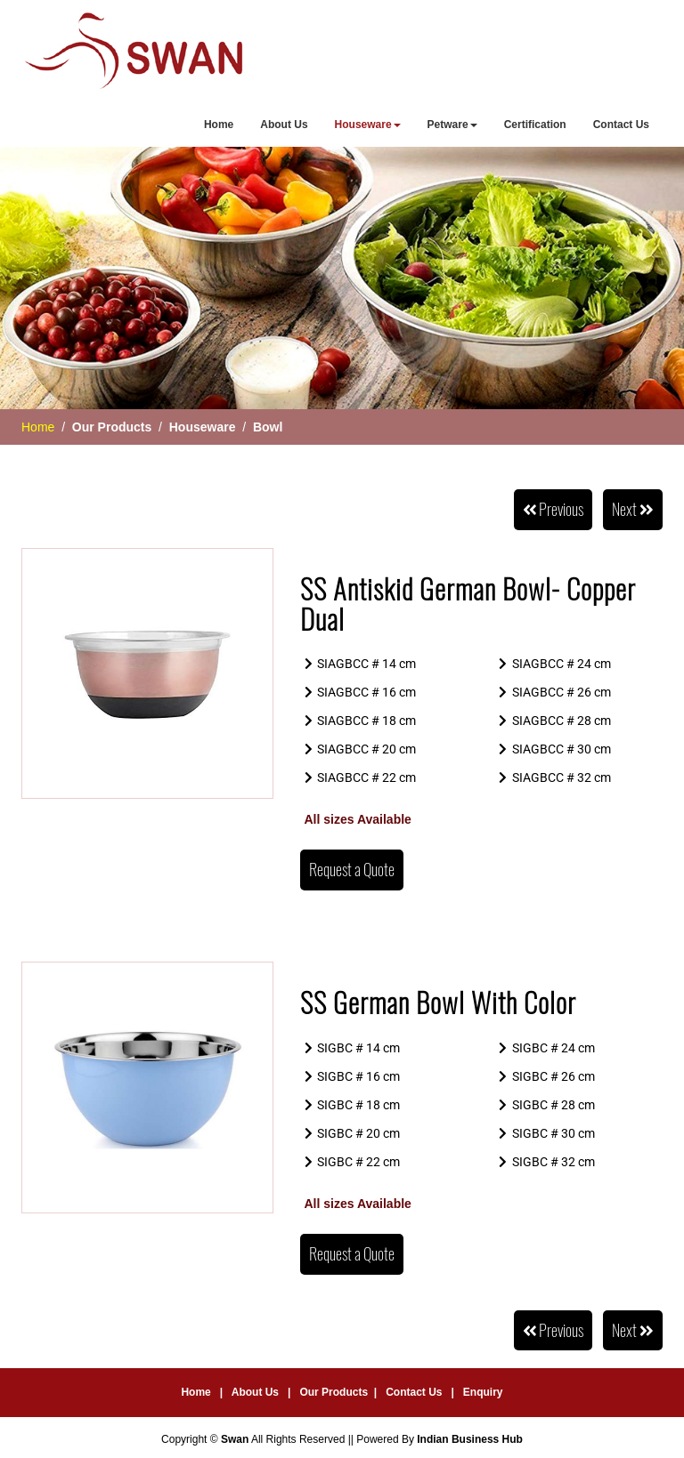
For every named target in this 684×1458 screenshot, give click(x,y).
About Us (283, 124)
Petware (452, 124)
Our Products (333, 1392)
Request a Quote (352, 869)
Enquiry (483, 1392)
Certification (535, 124)
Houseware (368, 124)
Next (633, 509)
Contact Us (621, 124)
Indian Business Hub (470, 1439)
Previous (553, 509)
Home (218, 124)
